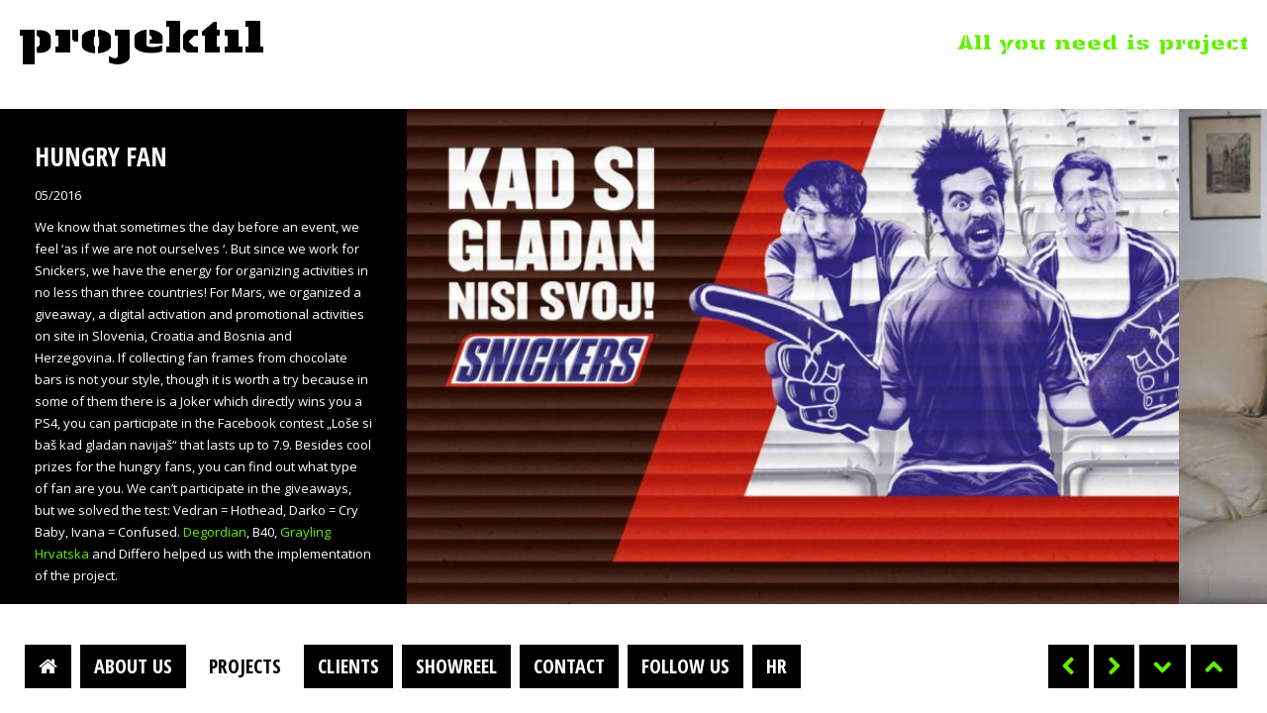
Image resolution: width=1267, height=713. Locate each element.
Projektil (141, 43)
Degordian (214, 532)
